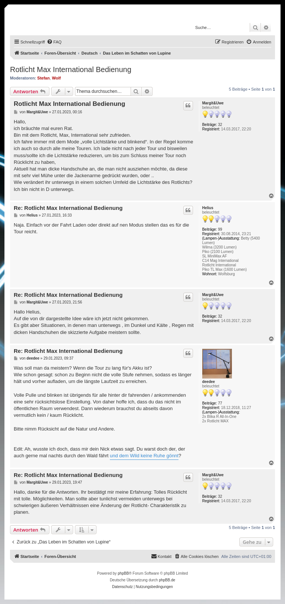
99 (220, 229)
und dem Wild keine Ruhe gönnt (144, 455)
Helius (207, 208)
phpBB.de (167, 580)
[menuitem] (54, 42)
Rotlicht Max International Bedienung (70, 69)
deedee (208, 382)
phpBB (123, 573)
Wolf (56, 78)
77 (220, 403)
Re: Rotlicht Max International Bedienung (68, 208)
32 (220, 125)
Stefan (43, 78)
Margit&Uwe (213, 103)
